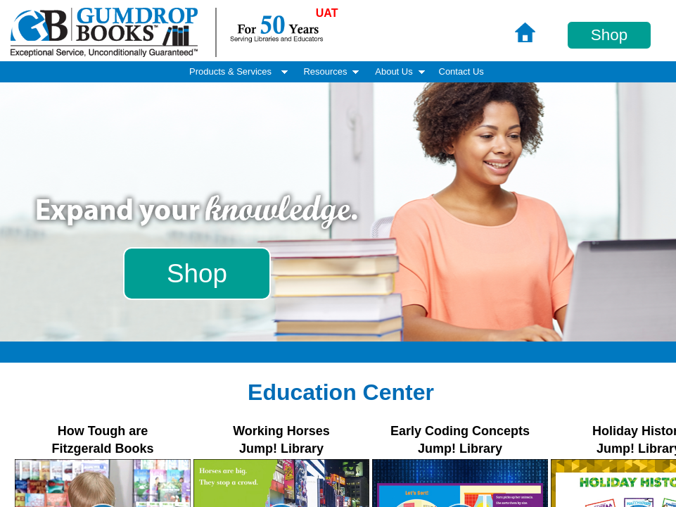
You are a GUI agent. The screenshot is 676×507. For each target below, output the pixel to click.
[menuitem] (461, 72)
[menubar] (338, 71)
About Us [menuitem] (401, 71)
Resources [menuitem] (332, 71)
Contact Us (461, 71)
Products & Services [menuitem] (240, 71)
